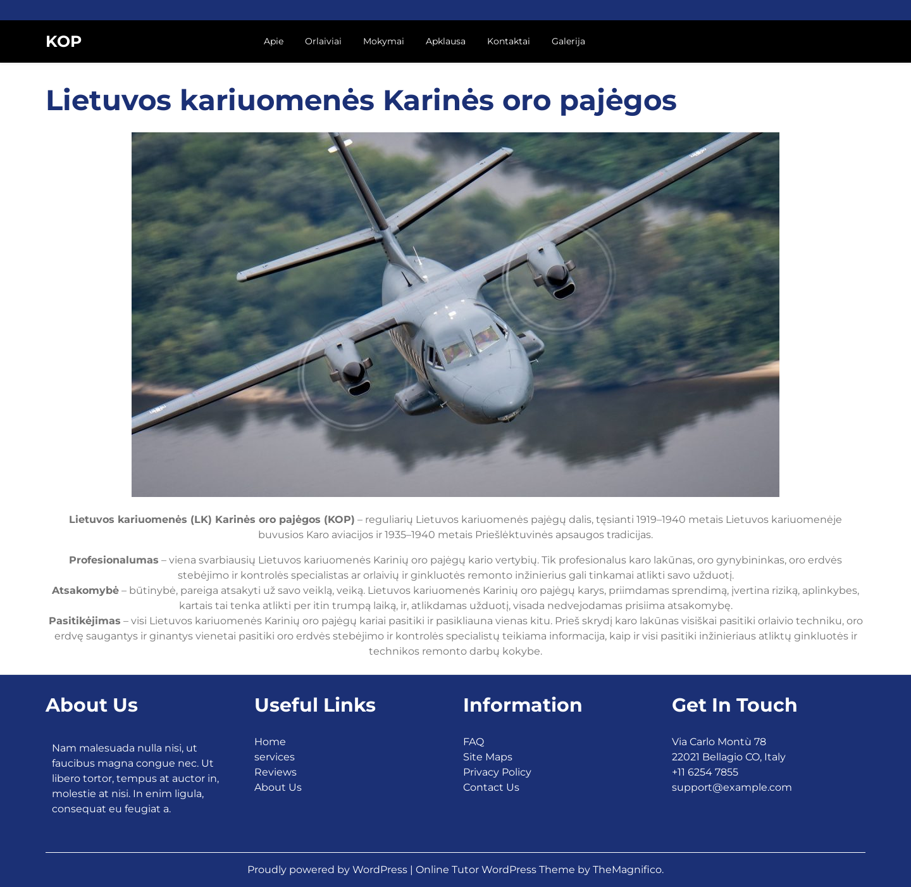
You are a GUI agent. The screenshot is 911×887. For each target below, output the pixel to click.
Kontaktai (508, 41)
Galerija (568, 41)
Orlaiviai (323, 41)
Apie (273, 41)
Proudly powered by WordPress (328, 870)
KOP (64, 41)
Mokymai (383, 41)
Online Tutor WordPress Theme (497, 870)
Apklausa (446, 41)
